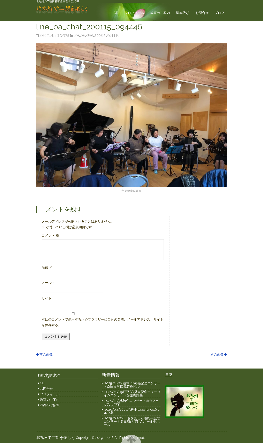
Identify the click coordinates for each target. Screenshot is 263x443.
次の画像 (217, 354)
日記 (168, 375)
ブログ (219, 13)
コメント (50, 235)
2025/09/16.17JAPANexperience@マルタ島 (132, 411)
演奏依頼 (182, 13)
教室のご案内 (160, 13)
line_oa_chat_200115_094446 (96, 35)
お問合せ (202, 13)
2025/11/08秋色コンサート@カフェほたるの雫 (131, 402)
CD (116, 13)
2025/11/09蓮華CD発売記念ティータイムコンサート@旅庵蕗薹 (132, 393)
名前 (47, 267)
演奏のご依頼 (50, 405)
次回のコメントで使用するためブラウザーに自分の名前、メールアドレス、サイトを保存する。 (102, 322)
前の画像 (46, 354)
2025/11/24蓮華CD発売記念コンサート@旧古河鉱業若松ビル (132, 384)
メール (49, 283)
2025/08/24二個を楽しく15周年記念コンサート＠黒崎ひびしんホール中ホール (132, 421)
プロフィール (134, 13)
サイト (47, 298)
